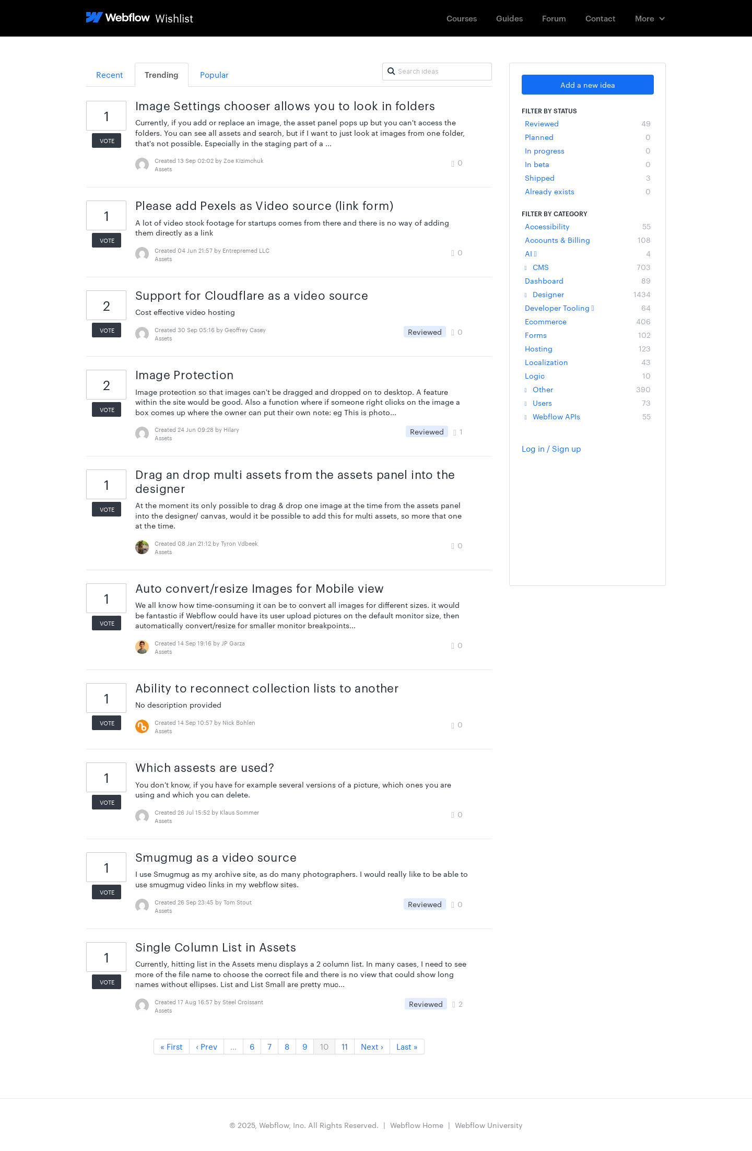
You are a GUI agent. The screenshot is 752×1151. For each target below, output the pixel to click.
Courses (461, 18)
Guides (509, 18)
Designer (588, 294)
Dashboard (588, 280)
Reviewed (588, 123)
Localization (588, 362)
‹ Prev (206, 1046)
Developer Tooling (588, 307)
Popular (214, 74)
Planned (588, 137)
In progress (588, 150)
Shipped (588, 177)
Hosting (588, 348)
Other (588, 389)
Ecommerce (588, 321)
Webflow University (489, 1125)
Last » (407, 1046)
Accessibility (588, 226)
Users (588, 402)
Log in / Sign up (551, 448)
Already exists (588, 191)
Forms (588, 335)
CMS (588, 267)
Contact (600, 18)
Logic (588, 375)
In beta (588, 164)
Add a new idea (587, 84)
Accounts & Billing (588, 239)
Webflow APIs (588, 416)
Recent (109, 74)
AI (588, 253)
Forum (554, 18)
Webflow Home (416, 1125)
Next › (372, 1046)
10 (324, 1046)
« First (171, 1046)
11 (345, 1046)
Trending (162, 74)
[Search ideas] (437, 71)
